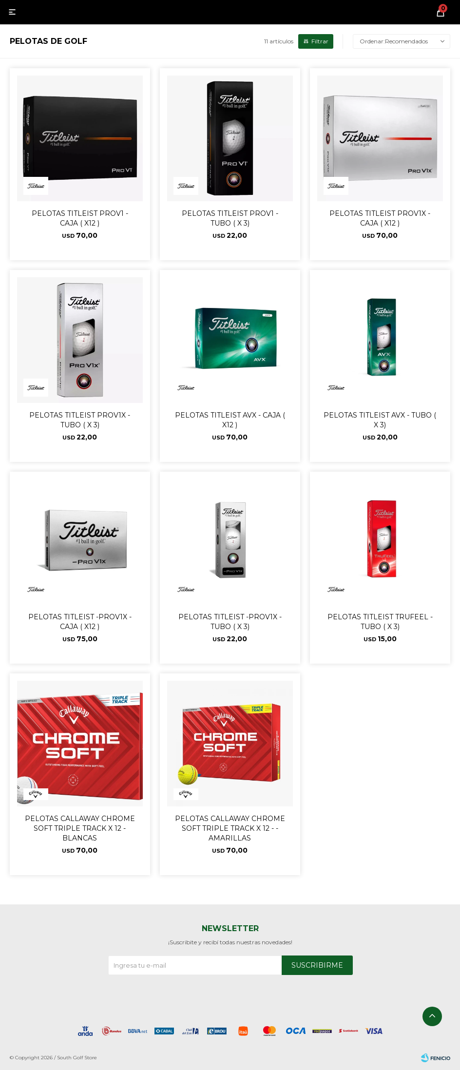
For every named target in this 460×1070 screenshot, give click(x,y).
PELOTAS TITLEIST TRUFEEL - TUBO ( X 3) (380, 621)
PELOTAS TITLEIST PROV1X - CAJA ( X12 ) (379, 218)
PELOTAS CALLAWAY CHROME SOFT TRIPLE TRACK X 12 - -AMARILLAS (230, 828)
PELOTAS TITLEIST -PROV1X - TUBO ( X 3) (230, 621)
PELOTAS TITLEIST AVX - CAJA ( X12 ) (230, 420)
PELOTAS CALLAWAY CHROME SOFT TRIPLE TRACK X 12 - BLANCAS (80, 828)
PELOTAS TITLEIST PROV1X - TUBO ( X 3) (79, 420)
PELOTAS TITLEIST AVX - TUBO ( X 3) (380, 420)
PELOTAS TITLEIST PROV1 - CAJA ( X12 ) (80, 218)
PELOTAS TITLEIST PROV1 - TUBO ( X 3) (230, 218)
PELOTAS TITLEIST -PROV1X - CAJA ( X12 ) (80, 621)
